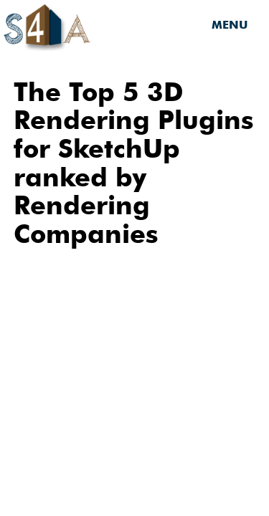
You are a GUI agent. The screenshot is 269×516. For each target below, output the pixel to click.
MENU (229, 25)
